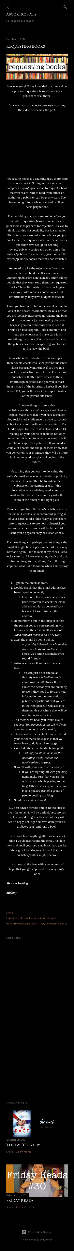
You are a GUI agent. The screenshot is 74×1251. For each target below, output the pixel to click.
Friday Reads (19, 1200)
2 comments (23, 1151)
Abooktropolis (21, 14)
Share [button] (9, 912)
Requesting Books (56, 923)
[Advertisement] (37, 1066)
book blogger (48, 918)
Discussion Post (34, 923)
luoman (47, 1239)
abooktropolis (23, 918)
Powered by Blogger (37, 1232)
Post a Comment (26, 1207)
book (36, 918)
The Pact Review (23, 1144)
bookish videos (15, 923)
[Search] (65, 6)
